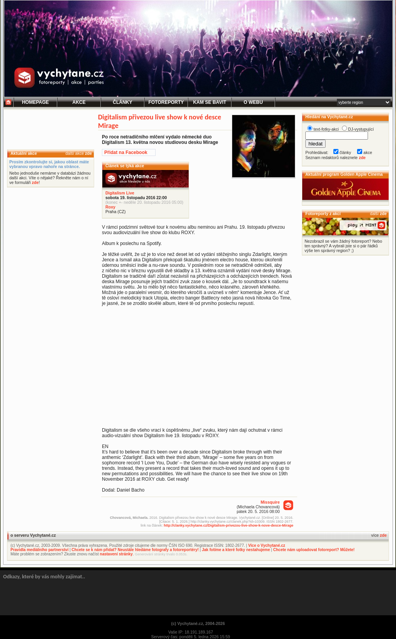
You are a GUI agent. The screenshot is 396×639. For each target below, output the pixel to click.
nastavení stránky (116, 554)
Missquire (270, 502)
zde (88, 153)
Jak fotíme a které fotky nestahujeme (236, 550)
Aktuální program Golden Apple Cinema (344, 174)
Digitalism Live (119, 193)
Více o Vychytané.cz (266, 545)
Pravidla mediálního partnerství (39, 550)
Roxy (110, 207)
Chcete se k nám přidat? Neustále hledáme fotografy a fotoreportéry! (135, 550)
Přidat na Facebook (125, 152)
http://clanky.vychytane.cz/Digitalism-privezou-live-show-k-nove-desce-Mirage (228, 525)
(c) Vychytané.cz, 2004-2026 (198, 623)
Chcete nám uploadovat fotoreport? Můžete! (313, 550)
